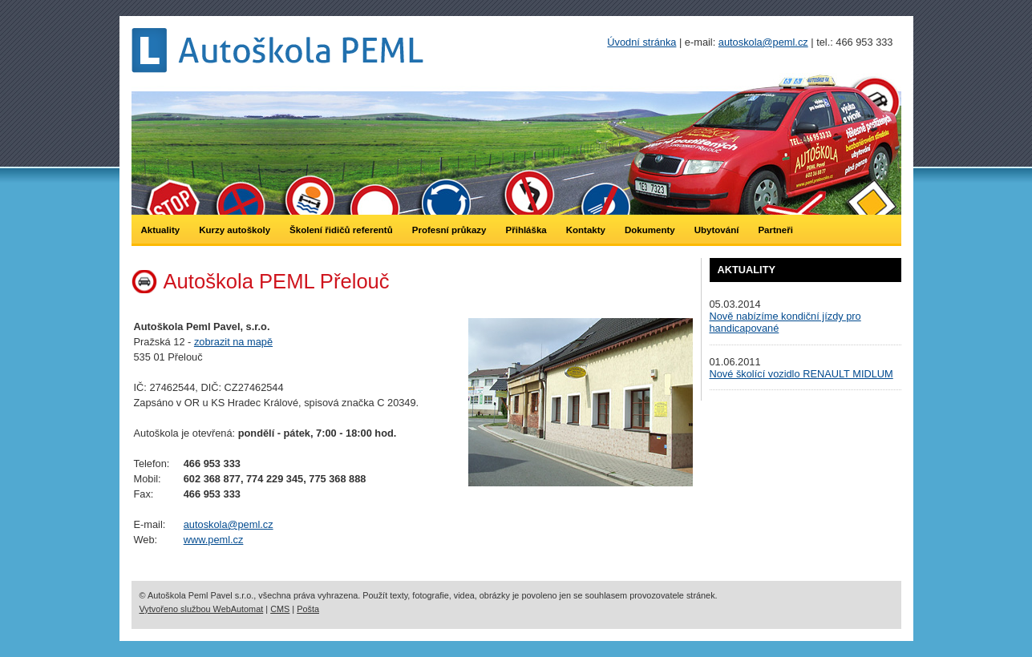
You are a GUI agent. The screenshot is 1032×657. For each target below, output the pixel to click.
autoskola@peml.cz (228, 524)
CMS (279, 609)
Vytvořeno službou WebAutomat (202, 609)
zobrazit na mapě (233, 342)
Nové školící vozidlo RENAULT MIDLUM (801, 374)
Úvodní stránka (641, 42)
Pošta (308, 609)
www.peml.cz (214, 540)
